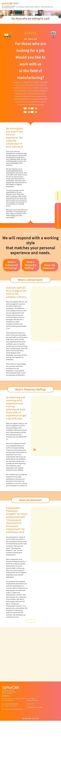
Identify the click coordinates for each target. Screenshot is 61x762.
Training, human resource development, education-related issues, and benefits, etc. (31, 141)
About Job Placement (49, 300)
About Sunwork (32, 741)
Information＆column (34, 748)
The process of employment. (31, 122)
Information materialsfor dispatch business (45, 489)
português (37, 33)
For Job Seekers (7, 741)
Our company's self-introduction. (31, 112)
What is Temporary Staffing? (30, 298)
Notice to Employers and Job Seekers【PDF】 (30, 657)
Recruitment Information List (12, 750)
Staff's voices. (31, 131)
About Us (30, 745)
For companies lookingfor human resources (10, 746)
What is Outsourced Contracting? (11, 298)
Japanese (23, 33)
